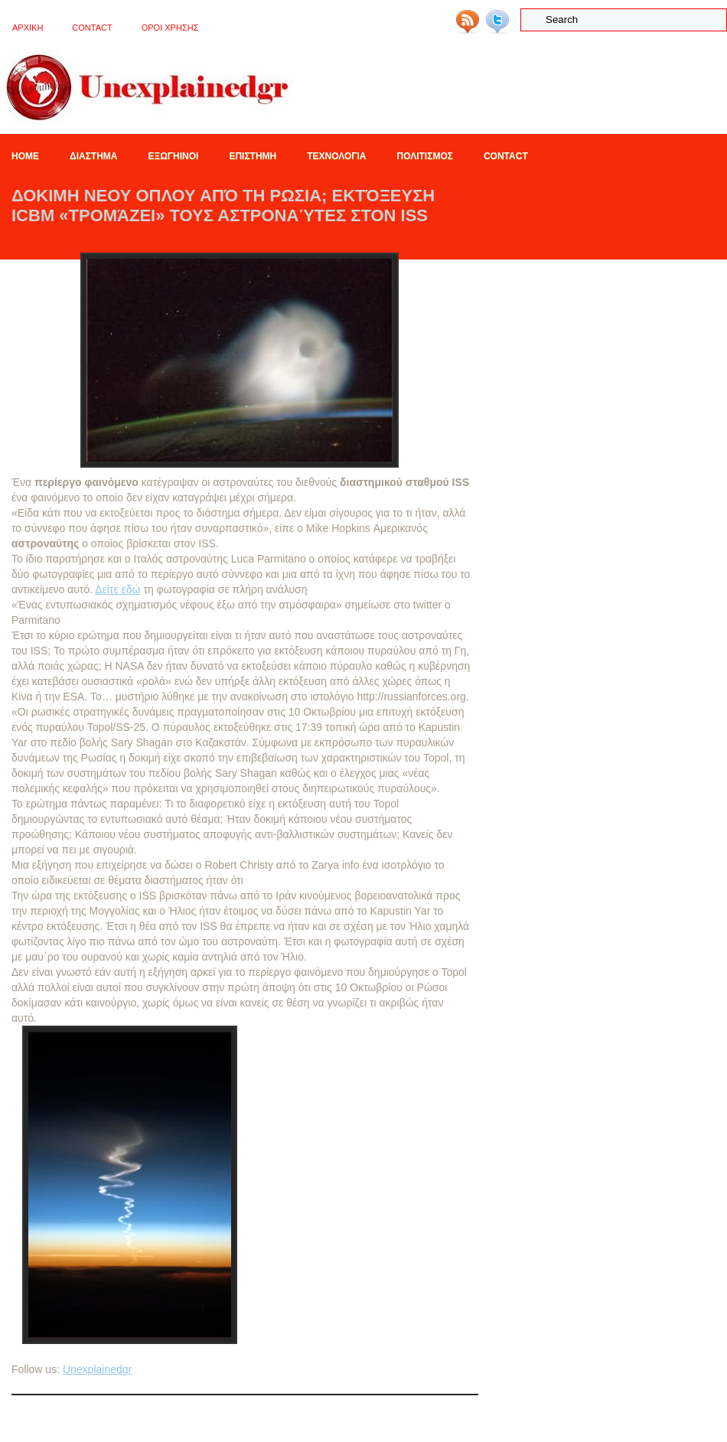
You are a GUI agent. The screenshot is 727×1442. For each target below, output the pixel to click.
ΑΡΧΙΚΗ (27, 27)
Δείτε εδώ (117, 589)
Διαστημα (93, 156)
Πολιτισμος (425, 156)
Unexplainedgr (97, 1369)
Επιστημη (252, 156)
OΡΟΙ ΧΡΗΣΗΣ (170, 27)
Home (25, 156)
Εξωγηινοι (173, 156)
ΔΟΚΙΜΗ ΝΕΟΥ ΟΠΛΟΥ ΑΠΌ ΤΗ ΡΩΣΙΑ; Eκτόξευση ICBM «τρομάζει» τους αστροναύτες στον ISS (223, 205)
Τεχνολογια (336, 156)
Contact (92, 27)
